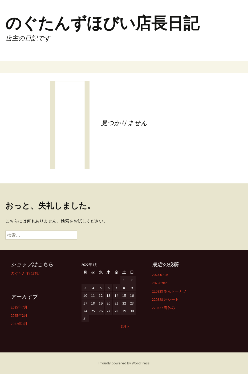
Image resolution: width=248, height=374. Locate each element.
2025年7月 (19, 307)
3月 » (125, 326)
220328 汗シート (165, 299)
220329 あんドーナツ (169, 291)
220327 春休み (163, 307)
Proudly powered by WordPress (124, 363)
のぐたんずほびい (25, 273)
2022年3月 (19, 323)
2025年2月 (19, 315)
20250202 (159, 283)
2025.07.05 (160, 274)
